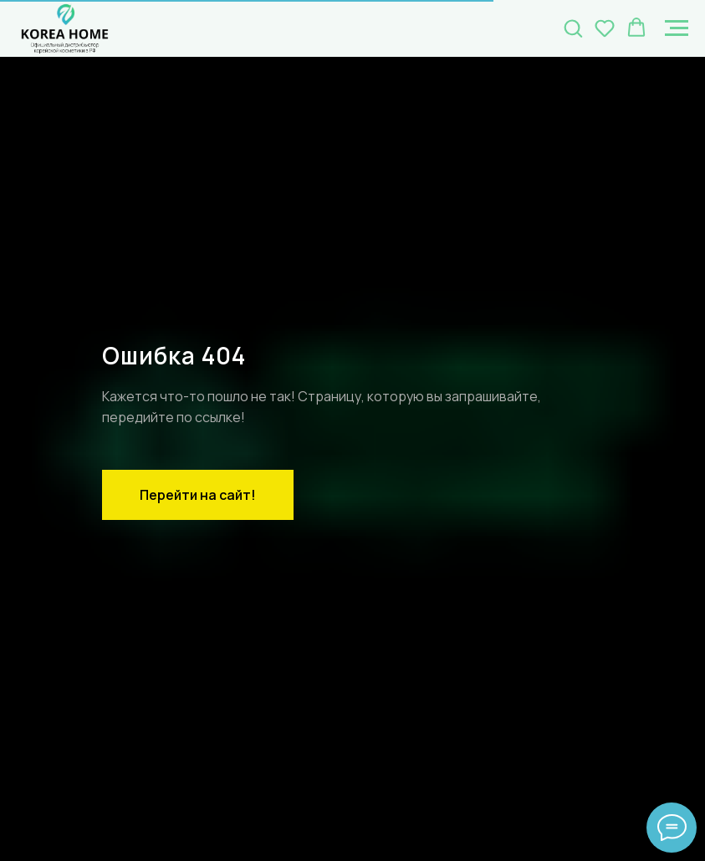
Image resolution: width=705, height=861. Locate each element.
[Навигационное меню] (676, 28)
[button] (573, 28)
